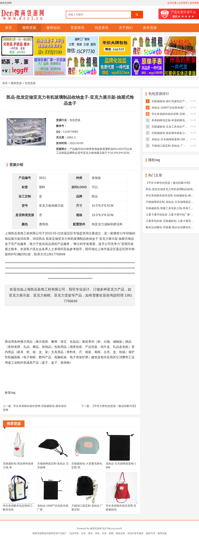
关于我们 (126, 28)
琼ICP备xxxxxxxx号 (112, 528)
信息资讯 (101, 28)
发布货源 (194, 3)
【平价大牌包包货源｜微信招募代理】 (169, 182)
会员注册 (172, 3)
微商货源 (29, 28)
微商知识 (53, 28)
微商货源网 (96, 528)
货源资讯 (77, 28)
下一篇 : (109, 406)
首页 (8, 28)
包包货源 (30, 83)
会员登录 (183, 3)
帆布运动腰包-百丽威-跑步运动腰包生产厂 (171, 227)
